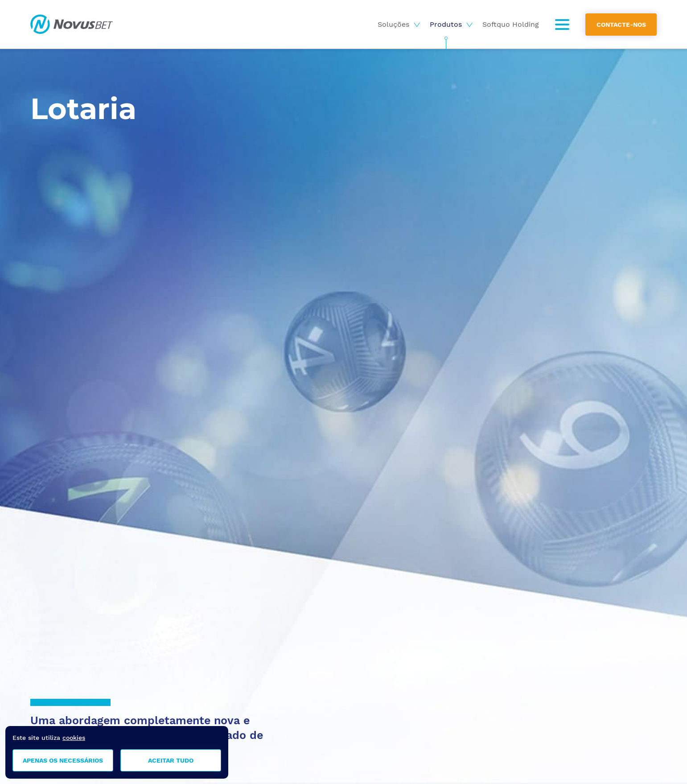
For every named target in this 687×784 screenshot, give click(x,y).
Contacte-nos (621, 24)
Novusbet (71, 24)
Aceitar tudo (170, 760)
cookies (73, 737)
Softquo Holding (510, 24)
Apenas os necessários (63, 760)
